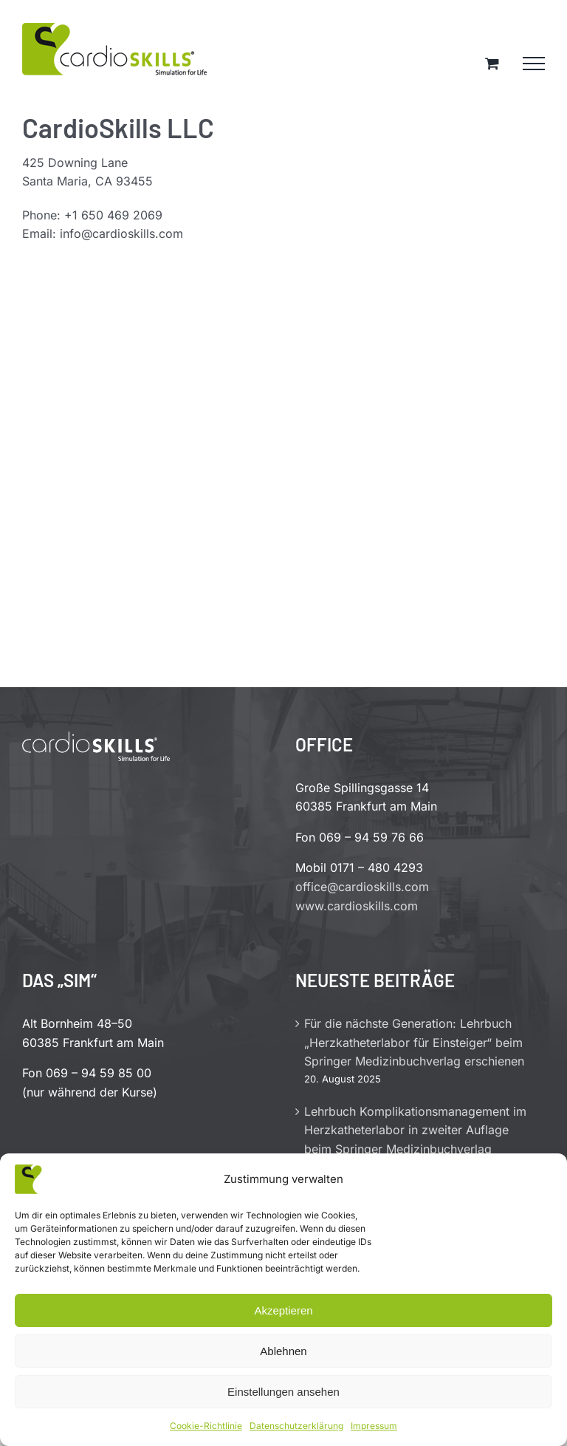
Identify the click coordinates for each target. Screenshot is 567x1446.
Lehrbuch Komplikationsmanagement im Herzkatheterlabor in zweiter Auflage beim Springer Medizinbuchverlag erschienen (415, 1140)
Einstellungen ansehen (283, 1391)
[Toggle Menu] (534, 63)
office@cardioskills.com (362, 886)
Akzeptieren (283, 1310)
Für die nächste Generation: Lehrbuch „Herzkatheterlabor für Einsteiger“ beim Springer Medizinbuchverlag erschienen (414, 1042)
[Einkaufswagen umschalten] (492, 63)
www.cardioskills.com (356, 905)
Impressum (374, 1425)
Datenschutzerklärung (296, 1425)
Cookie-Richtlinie (206, 1425)
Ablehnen (283, 1351)
